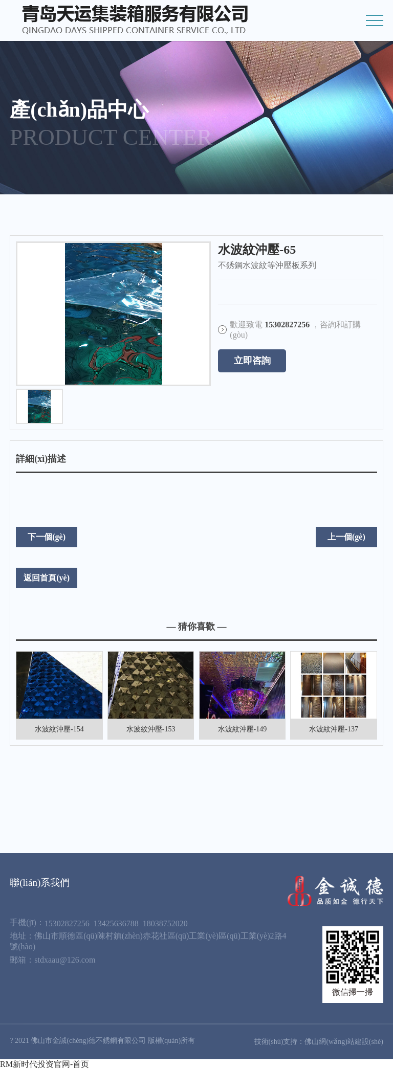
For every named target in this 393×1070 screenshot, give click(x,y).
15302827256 (67, 923)
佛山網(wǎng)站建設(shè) (343, 1041)
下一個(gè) (47, 536)
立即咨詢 (252, 360)
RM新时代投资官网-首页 (44, 1064)
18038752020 (165, 923)
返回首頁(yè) (47, 577)
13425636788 (116, 923)
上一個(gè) (346, 536)
